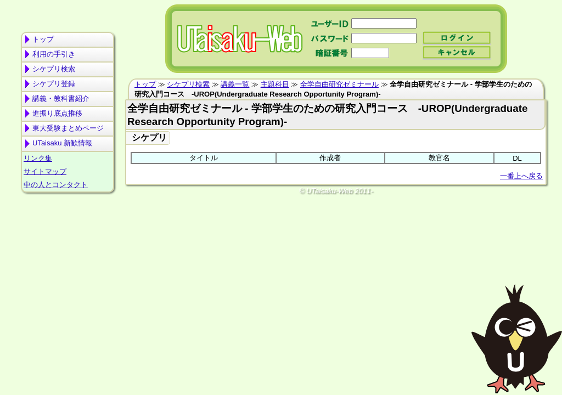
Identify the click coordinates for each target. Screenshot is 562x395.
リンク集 (38, 158)
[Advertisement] (67, 239)
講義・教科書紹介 (60, 98)
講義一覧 (235, 84)
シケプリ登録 (53, 84)
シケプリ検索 (53, 69)
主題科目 (275, 84)
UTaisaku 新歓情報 (62, 143)
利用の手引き (53, 54)
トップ (43, 39)
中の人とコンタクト (56, 184)
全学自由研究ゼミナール (339, 84)
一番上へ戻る (521, 176)
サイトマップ (45, 171)
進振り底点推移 (57, 113)
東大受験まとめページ (68, 128)
